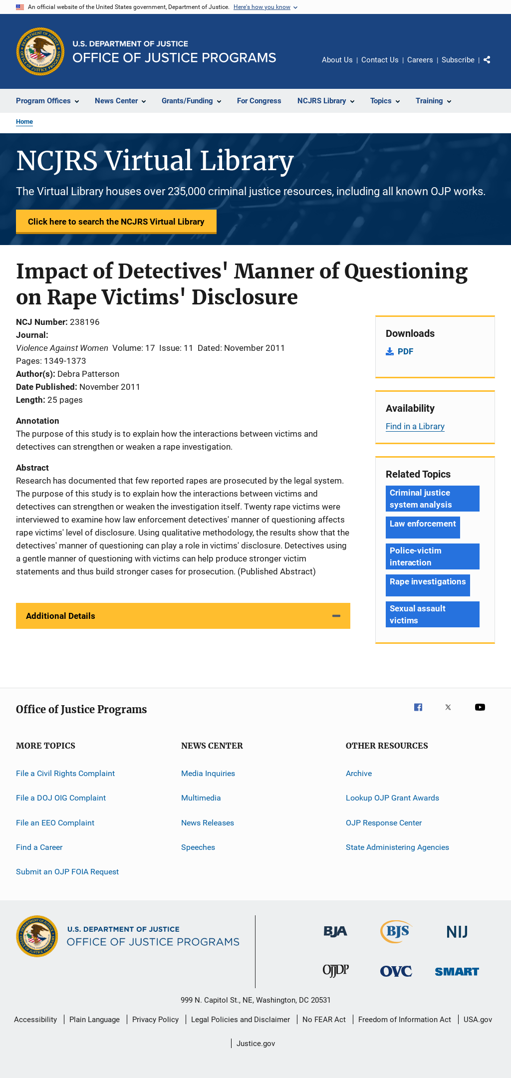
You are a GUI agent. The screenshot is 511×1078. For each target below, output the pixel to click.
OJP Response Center (384, 822)
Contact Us (380, 59)
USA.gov (478, 1019)
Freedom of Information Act (404, 1019)
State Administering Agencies (397, 847)
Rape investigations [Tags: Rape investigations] (428, 581)
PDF (405, 351)
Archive (359, 773)
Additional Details (60, 616)
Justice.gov (256, 1043)
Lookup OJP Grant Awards (392, 798)
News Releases (207, 822)
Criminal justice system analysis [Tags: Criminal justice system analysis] (421, 499)
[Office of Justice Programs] (40, 51)
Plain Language (94, 1019)
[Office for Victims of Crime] (396, 978)
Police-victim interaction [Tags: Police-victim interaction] (416, 556)
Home (24, 121)
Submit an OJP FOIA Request (67, 871)
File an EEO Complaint (55, 822)
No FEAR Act (324, 1019)
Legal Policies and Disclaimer (240, 1019)
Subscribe (458, 59)
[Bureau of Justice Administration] (335, 939)
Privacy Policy (155, 1019)
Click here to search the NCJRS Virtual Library (116, 222)
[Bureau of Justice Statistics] (396, 945)
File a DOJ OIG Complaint (61, 798)
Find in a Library (415, 426)
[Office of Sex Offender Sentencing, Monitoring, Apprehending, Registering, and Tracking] (457, 977)
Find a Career (39, 847)
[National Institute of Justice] (457, 939)
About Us (337, 59)
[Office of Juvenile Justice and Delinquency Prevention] (336, 979)
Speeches (198, 847)
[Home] (174, 51)
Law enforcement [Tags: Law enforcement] (423, 524)
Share (495, 67)
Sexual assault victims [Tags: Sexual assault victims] (418, 614)
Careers (420, 59)
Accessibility (35, 1019)
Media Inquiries (208, 773)
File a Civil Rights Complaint (65, 773)
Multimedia (201, 798)
